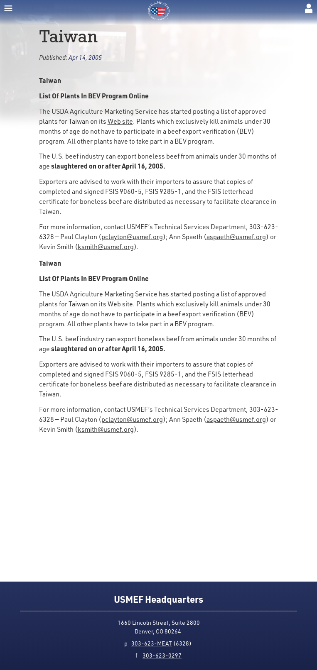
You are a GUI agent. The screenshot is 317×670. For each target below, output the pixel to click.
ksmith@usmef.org (106, 246)
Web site (120, 121)
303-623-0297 (162, 655)
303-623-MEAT (151, 643)
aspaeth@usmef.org (236, 236)
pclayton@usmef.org (132, 236)
